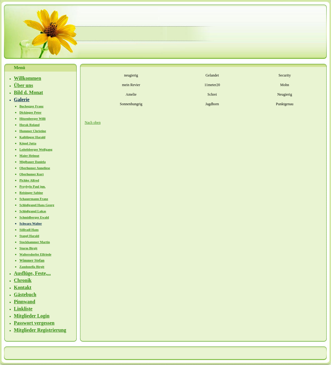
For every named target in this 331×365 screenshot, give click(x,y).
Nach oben (93, 122)
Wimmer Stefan (31, 260)
